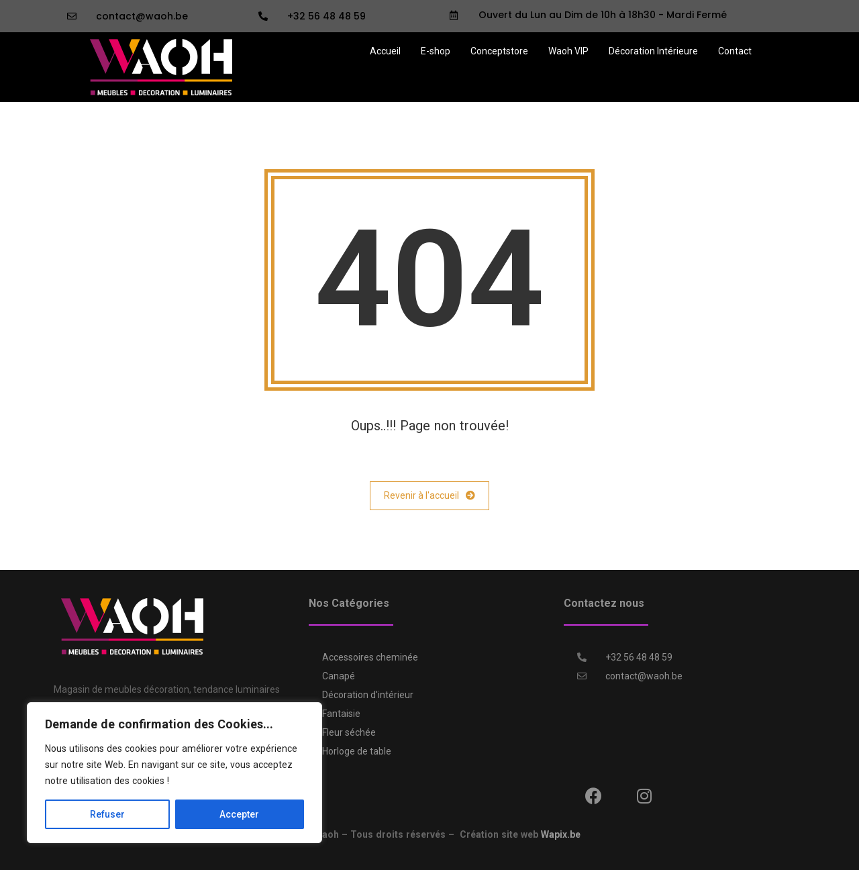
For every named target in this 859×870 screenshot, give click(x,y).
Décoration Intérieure (653, 51)
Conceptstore (499, 51)
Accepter (239, 814)
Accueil (385, 51)
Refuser (107, 814)
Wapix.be (560, 834)
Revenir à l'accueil (429, 495)
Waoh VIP (568, 51)
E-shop (435, 51)
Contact (735, 51)
